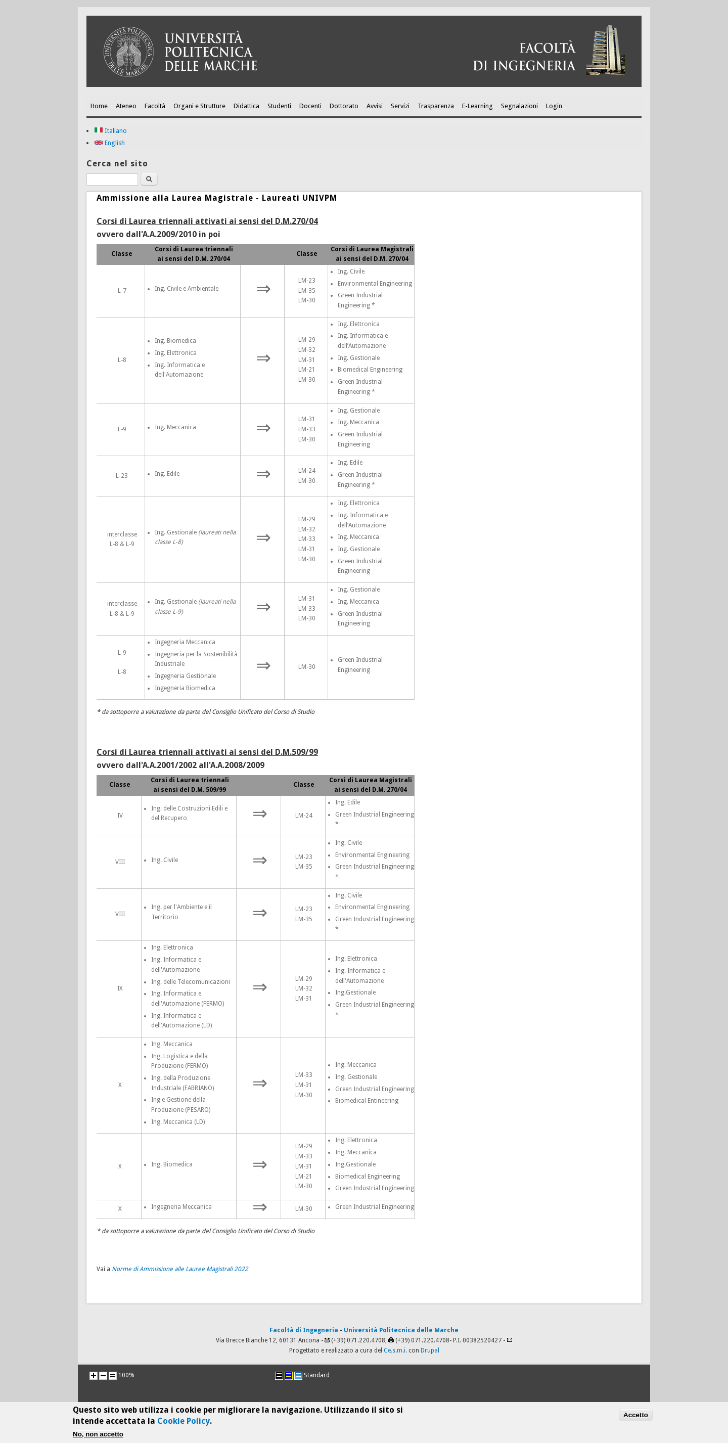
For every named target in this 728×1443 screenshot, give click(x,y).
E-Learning (477, 106)
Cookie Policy (183, 1425)
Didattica (246, 106)
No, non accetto (98, 1438)
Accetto (635, 1419)
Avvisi (375, 106)
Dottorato (344, 106)
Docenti (310, 106)
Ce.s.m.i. (395, 1350)
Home (99, 106)
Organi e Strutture (199, 106)
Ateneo (126, 106)
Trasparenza (436, 106)
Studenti (279, 106)
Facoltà (155, 106)
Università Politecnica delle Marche (401, 1330)
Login (554, 106)
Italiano (110, 130)
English (109, 143)
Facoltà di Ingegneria (303, 1330)
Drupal (430, 1350)
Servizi (400, 106)
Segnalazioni (519, 106)
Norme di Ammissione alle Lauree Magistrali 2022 (180, 1269)
